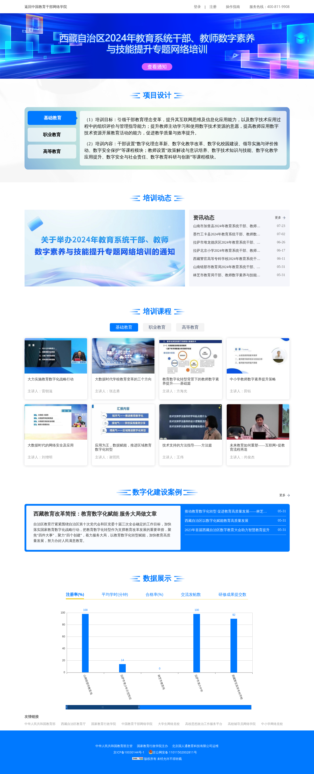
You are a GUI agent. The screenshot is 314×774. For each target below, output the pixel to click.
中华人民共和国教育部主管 (114, 746)
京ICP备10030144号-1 (128, 752)
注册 (213, 6)
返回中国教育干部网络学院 (46, 6)
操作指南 (233, 6)
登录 (197, 6)
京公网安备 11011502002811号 (173, 752)
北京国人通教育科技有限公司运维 (195, 746)
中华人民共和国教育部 (40, 724)
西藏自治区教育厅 (73, 724)
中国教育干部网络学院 (137, 724)
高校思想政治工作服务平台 (203, 724)
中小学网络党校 (272, 724)
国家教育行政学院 (103, 724)
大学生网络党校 (169, 724)
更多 (280, 217)
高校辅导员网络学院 (242, 724)
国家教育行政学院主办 (152, 746)
